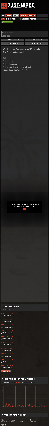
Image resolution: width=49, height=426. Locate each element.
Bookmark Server (36, 39)
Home (8, 16)
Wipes (16, 16)
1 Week (24, 382)
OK (24, 209)
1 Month (15, 382)
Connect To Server (13, 39)
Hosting (31, 16)
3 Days (31, 382)
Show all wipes (6, 371)
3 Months (6, 382)
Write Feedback (13, 43)
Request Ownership (36, 43)
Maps (23, 16)
